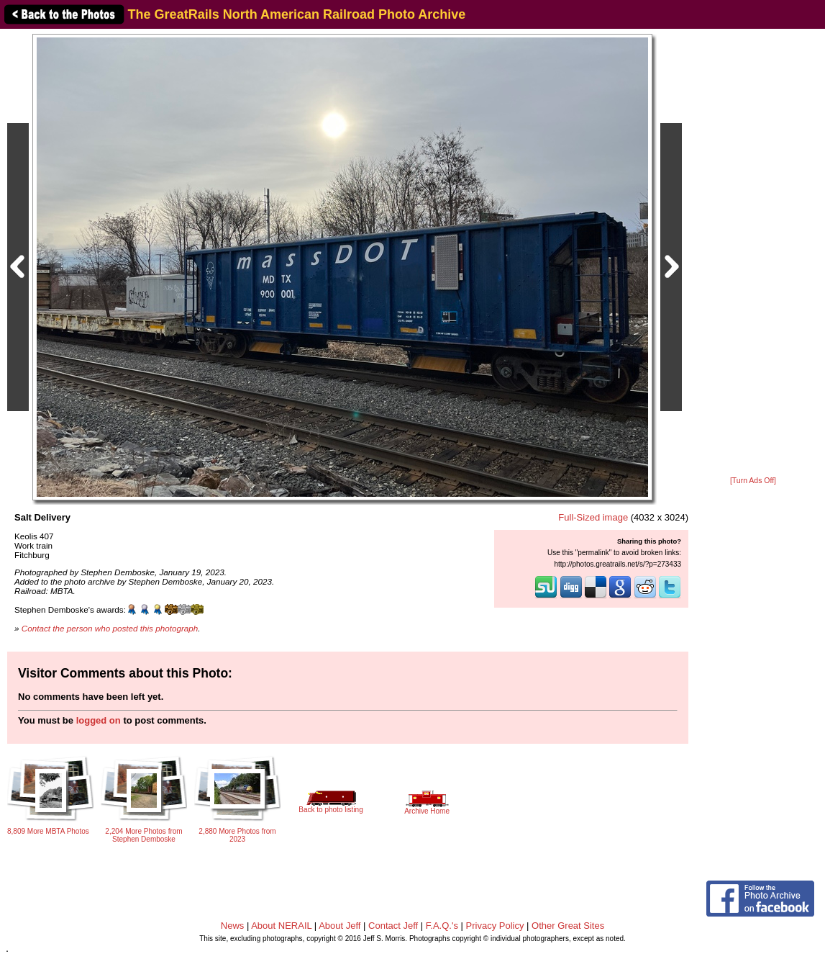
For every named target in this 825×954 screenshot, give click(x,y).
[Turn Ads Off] (753, 481)
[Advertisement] (753, 253)
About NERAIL (281, 925)
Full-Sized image (593, 517)
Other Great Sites (568, 925)
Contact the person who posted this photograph (110, 628)
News (233, 925)
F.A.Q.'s (442, 925)
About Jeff (339, 925)
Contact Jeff (393, 925)
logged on (98, 720)
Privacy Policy (495, 925)
